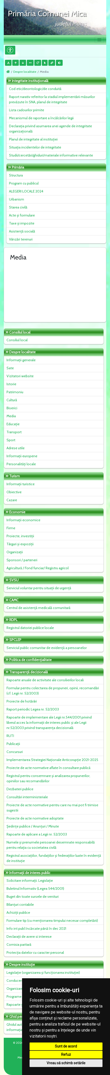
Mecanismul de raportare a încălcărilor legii (41, 118)
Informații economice (23, 520)
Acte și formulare (22, 215)
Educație (13, 424)
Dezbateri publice (20, 789)
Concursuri (15, 752)
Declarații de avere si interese (29, 936)
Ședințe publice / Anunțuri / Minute (33, 826)
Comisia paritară (19, 944)
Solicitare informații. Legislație (30, 880)
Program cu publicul (24, 183)
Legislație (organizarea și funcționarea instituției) (43, 972)
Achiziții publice (18, 912)
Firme (11, 528)
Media (11, 416)
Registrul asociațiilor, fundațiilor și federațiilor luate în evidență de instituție (54, 858)
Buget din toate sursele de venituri (33, 896)
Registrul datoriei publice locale (30, 628)
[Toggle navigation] (99, 39)
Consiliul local (17, 340)
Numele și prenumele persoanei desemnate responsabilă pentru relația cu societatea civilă (51, 845)
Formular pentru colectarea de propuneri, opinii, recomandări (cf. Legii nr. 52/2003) (53, 691)
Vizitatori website (20, 376)
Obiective (14, 492)
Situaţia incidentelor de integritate (35, 147)
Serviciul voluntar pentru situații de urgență (39, 588)
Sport (11, 440)
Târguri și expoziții (20, 544)
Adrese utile (16, 448)
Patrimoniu (15, 392)
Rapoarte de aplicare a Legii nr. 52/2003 (37, 834)
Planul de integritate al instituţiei (33, 139)
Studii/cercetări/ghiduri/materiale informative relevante (51, 155)
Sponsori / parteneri (22, 560)
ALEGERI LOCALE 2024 (26, 191)
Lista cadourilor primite (26, 110)
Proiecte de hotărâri (22, 701)
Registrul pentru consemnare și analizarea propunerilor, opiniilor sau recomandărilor (48, 778)
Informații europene (22, 456)
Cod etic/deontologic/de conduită (35, 88)
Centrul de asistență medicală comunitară (38, 608)
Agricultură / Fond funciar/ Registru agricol (38, 568)
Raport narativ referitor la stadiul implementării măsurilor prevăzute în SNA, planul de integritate (52, 99)
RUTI (10, 736)
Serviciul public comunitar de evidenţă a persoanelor (47, 648)
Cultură (12, 400)
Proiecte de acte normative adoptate (35, 818)
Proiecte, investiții (20, 536)
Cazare (12, 500)
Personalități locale (21, 464)
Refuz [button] (66, 1054)
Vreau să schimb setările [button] (66, 1063)
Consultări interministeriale (27, 797)
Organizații (15, 552)
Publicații (13, 744)
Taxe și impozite (21, 223)
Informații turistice (21, 484)
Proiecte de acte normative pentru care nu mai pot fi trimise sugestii (52, 807)
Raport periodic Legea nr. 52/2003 (33, 709)
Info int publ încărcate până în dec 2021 (36, 928)
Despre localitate (24, 72)
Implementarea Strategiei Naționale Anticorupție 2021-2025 (52, 760)
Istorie (11, 384)
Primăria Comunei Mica (47, 13)
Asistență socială (22, 231)
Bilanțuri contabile (20, 904)
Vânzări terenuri (21, 239)
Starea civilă (18, 207)
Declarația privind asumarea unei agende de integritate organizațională (50, 129)
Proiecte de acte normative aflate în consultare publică (48, 768)
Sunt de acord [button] (66, 1046)
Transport (14, 432)
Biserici (12, 408)
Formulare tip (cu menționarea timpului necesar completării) (52, 920)
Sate (10, 368)
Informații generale (21, 360)
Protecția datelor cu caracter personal (35, 952)
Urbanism (16, 199)
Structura (16, 175)
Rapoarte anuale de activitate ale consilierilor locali (45, 680)
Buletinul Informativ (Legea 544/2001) (35, 888)
